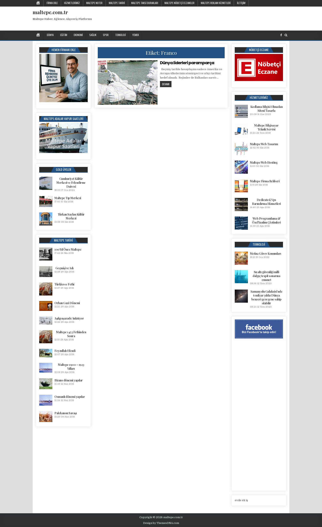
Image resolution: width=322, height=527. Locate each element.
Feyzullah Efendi (64, 351)
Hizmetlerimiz (72, 3)
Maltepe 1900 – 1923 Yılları (71, 367)
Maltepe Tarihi (117, 3)
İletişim (241, 3)
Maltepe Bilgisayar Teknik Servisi (266, 127)
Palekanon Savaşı (65, 413)
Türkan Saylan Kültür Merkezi (71, 216)
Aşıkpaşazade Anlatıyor (69, 318)
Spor (106, 35)
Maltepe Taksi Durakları (144, 3)
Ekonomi (78, 35)
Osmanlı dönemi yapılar (69, 397)
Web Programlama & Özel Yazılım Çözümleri (266, 220)
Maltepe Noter (94, 3)
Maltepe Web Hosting (264, 162)
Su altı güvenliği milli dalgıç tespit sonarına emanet (266, 276)
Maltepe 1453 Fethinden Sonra (71, 334)
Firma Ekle (52, 3)
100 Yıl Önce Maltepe (67, 249)
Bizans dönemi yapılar (68, 380)
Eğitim (63, 35)
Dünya (50, 35)
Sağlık (92, 35)
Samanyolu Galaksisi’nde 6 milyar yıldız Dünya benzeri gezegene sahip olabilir (267, 297)
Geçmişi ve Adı (64, 268)
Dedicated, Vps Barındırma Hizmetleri (266, 202)
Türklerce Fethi (64, 284)
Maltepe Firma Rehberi (265, 181)
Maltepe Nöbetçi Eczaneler (179, 3)
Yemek (135, 35)
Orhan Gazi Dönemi (67, 303)
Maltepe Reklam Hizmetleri (216, 3)
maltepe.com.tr (50, 12)
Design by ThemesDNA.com (161, 523)
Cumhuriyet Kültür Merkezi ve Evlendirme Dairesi (71, 182)
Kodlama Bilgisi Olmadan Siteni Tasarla (266, 109)
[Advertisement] (214, 18)
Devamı (166, 84)
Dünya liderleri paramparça (187, 63)
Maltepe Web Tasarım (264, 144)
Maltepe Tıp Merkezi (67, 198)
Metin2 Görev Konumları (265, 254)
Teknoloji (120, 35)
